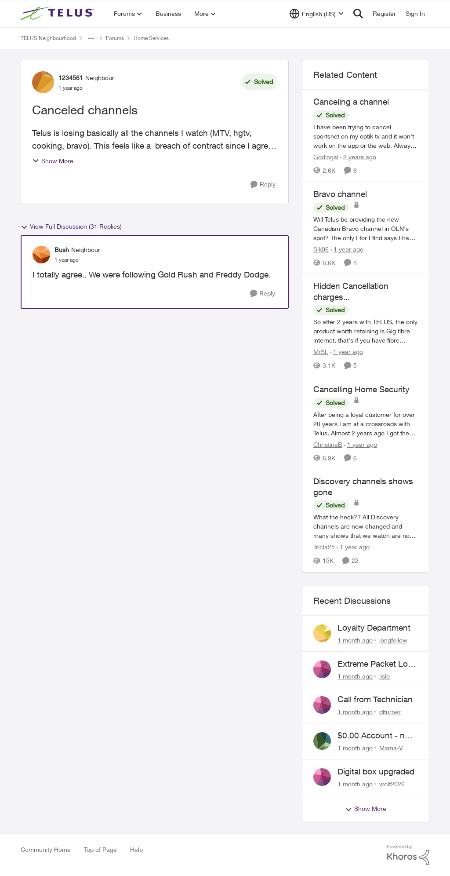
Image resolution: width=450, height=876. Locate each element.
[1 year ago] (346, 248)
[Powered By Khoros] (408, 855)
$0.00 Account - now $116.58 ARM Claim (377, 735)
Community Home (46, 849)
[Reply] (263, 184)
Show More (52, 160)
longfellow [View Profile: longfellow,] (393, 640)
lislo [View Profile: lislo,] (384, 675)
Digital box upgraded (376, 771)
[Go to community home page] (58, 14)
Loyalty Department (374, 627)
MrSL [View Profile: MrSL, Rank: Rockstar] (320, 352)
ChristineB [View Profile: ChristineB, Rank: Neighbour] (327, 444)
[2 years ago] (358, 156)
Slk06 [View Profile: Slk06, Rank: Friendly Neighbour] (321, 248)
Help (136, 849)
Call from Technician (375, 699)
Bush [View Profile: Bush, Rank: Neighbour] (61, 249)
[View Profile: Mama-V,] (322, 741)
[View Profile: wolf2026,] (322, 777)
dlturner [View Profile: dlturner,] (390, 711)
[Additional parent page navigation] (91, 38)
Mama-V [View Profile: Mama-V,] (391, 748)
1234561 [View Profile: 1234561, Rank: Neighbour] (70, 77)
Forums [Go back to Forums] (115, 38)
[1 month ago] (355, 640)
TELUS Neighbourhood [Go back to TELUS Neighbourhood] (48, 38)
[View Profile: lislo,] (322, 669)
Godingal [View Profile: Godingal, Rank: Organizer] (325, 157)
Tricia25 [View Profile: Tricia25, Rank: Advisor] (324, 547)
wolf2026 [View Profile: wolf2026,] (392, 783)
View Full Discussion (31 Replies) (71, 226)
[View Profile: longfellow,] (322, 633)
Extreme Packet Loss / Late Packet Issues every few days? (377, 664)
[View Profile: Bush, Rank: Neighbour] (41, 254)
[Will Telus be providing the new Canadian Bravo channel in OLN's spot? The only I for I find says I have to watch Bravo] (365, 228)
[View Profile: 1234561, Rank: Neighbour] (43, 82)
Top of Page (100, 849)
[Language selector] (317, 13)
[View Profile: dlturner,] (322, 705)
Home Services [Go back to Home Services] (151, 38)
